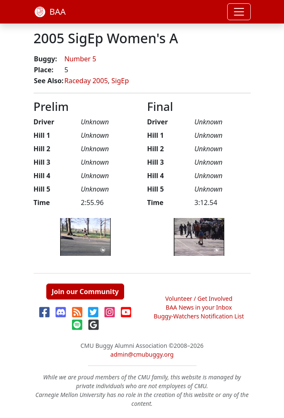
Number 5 (80, 58)
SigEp (120, 80)
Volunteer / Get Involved (199, 298)
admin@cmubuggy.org (141, 354)
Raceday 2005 (86, 80)
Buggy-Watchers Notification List (199, 316)
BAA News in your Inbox (199, 307)
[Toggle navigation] (239, 11)
